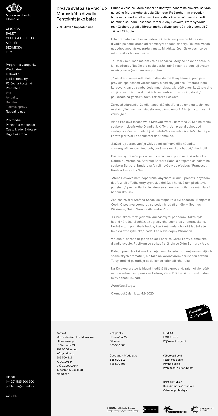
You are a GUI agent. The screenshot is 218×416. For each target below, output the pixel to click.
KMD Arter (169, 337)
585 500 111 (64, 357)
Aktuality (12, 97)
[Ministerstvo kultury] (202, 409)
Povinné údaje (172, 364)
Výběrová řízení (172, 355)
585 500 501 (117, 364)
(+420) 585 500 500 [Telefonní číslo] (20, 381)
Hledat (10, 377)
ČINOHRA (13, 29)
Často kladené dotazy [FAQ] (21, 129)
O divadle (13, 74)
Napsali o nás (15, 111)
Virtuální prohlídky (174, 390)
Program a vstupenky (21, 65)
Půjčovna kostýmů (19, 83)
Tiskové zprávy (16, 107)
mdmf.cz (62, 374)
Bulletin (11, 102)
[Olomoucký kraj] (175, 409)
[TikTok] (28, 407)
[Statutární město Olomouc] (150, 409)
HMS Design (133, 411)
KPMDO (168, 333)
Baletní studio (171, 382)
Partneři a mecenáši (20, 125)
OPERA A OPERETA (20, 38)
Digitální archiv (17, 134)
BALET (11, 33)
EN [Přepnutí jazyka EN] (15, 396)
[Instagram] (19, 407)
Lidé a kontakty (17, 79)
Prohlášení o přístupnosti (178, 368)
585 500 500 (117, 345)
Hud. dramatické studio (177, 386)
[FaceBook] (10, 407)
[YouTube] (37, 407)
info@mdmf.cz (65, 353)
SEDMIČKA (14, 47)
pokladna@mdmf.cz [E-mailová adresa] (20, 386)
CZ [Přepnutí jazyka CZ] (8, 396)
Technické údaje (173, 359)
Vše (8, 93)
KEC (9, 52)
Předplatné (14, 69)
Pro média (13, 120)
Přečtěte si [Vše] (13, 88)
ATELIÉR (12, 43)
